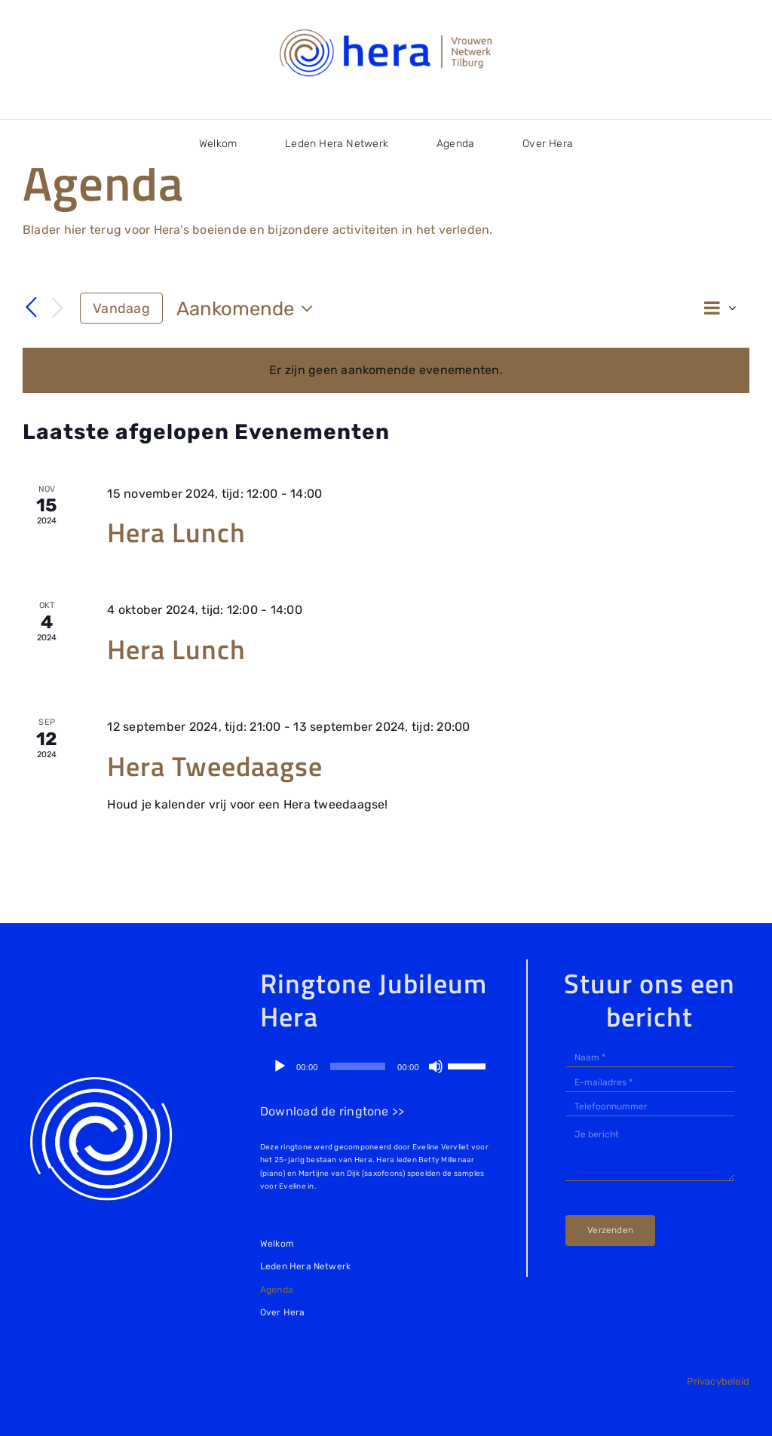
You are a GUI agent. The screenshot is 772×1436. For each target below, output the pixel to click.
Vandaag (121, 308)
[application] (379, 1066)
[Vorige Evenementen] (32, 308)
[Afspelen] (279, 1066)
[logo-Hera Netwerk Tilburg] (386, 30)
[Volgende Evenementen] (57, 309)
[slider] (357, 1066)
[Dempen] (435, 1066)
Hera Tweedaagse (215, 766)
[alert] (386, 370)
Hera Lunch (176, 532)
